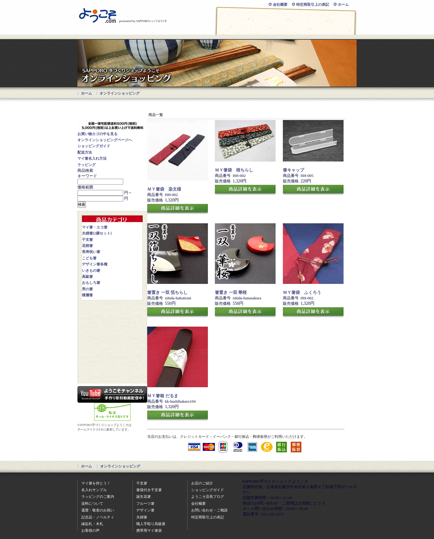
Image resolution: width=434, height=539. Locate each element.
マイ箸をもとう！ (216, 31)
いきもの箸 (91, 270)
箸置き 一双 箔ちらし (167, 292)
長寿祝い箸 (91, 252)
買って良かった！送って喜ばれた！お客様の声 (112, 350)
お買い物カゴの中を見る (97, 134)
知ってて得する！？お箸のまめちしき (112, 371)
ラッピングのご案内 (97, 496)
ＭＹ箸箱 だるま (162, 396)
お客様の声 (90, 530)
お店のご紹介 (328, 31)
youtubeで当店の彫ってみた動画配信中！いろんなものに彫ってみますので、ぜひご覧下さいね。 (112, 394)
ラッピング (86, 165)
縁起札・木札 (92, 524)
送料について (92, 503)
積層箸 (87, 295)
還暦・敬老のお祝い (97, 510)
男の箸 (87, 289)
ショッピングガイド (162, 31)
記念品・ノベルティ (97, 517)
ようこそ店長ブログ (207, 496)
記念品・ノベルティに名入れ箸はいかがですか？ (112, 321)
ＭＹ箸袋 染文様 (164, 189)
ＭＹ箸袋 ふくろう (302, 292)
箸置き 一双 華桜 (231, 292)
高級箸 (87, 276)
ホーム (343, 4)
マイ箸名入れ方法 (92, 158)
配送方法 (84, 152)
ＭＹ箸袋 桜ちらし (234, 170)
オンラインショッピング (106, 31)
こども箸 (89, 258)
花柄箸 (87, 246)
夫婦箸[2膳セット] (97, 233)
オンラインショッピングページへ (104, 140)
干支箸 (87, 240)
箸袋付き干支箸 (149, 490)
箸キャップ (293, 170)
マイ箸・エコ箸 (94, 227)
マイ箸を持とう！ (95, 483)
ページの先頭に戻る (322, 466)
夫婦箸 (141, 517)
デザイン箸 (145, 510)
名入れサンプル (94, 490)
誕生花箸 (143, 496)
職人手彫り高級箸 (150, 524)
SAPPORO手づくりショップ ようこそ (122, 15)
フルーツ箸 (145, 503)
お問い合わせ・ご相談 (271, 31)
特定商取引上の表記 (312, 4)
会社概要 (280, 4)
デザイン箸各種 (94, 264)
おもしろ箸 (91, 283)
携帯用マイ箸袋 (149, 530)
